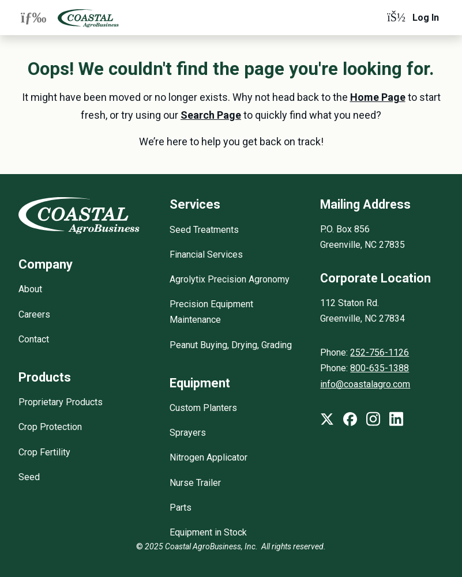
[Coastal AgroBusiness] (88, 18)
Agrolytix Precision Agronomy (230, 279)
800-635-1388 (379, 368)
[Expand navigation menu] (33, 17)
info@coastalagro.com (365, 384)
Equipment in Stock (208, 532)
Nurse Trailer (195, 482)
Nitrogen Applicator (208, 457)
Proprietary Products (60, 402)
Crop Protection (50, 426)
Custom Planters (203, 407)
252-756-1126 (379, 352)
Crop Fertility (44, 452)
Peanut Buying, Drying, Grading (231, 345)
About (30, 289)
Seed (29, 477)
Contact (33, 339)
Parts (180, 507)
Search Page (211, 115)
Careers (34, 314)
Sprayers (188, 432)
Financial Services (206, 254)
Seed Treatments (204, 229)
